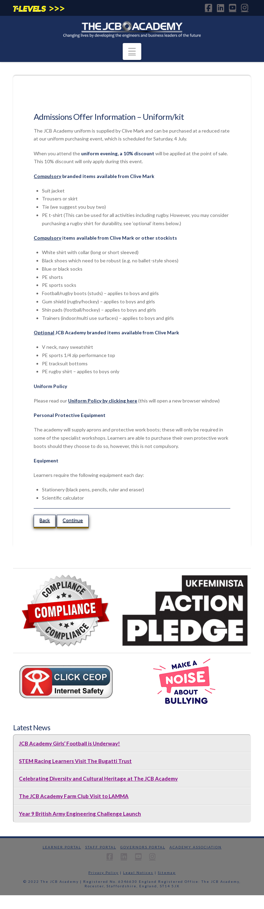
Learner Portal (62, 847)
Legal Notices (138, 872)
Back (45, 520)
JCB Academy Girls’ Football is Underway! (69, 743)
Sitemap (167, 872)
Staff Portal (100, 847)
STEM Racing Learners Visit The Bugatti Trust (75, 761)
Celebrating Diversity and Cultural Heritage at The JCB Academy (98, 778)
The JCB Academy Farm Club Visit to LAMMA (74, 796)
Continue (73, 520)
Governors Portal (142, 847)
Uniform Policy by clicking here (102, 401)
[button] (132, 51)
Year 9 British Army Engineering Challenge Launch (80, 814)
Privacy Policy (103, 872)
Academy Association (195, 847)
